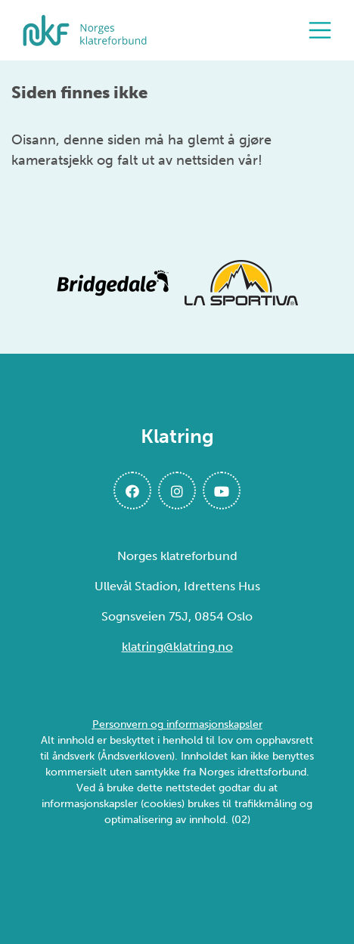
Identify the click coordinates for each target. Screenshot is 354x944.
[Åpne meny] (323, 30)
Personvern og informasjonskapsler (177, 724)
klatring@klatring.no (177, 646)
